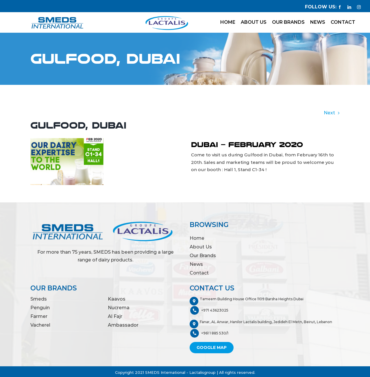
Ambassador (123, 325)
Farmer (38, 316)
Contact (199, 273)
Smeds (38, 299)
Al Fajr (115, 316)
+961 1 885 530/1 (209, 333)
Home (197, 238)
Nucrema (119, 307)
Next (329, 113)
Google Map (212, 347)
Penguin (40, 307)
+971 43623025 (209, 310)
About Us (201, 247)
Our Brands (203, 255)
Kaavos (116, 299)
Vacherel (40, 325)
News (196, 264)
